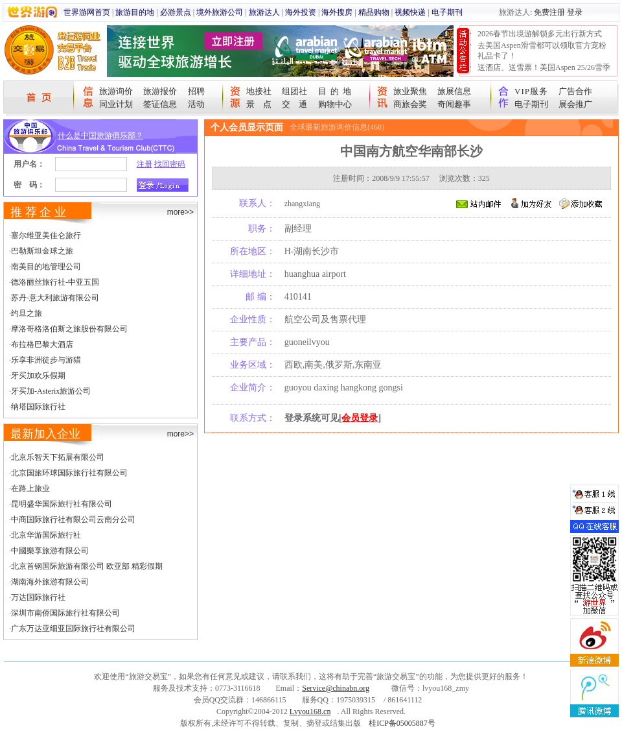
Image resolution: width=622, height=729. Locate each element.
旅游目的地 (134, 12)
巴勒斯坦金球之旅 (42, 251)
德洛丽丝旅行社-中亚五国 (55, 282)
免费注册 (549, 12)
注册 (144, 164)
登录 (574, 12)
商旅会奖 (410, 104)
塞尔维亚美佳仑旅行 (46, 235)
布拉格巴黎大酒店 (42, 344)
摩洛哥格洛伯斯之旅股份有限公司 (69, 328)
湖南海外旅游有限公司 (50, 581)
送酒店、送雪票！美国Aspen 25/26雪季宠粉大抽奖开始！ (544, 72)
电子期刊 (447, 12)
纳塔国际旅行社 (38, 406)
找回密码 (169, 164)
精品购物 (373, 12)
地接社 (258, 91)
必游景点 (175, 12)
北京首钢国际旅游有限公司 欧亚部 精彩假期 (87, 566)
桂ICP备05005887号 (402, 723)
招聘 (196, 91)
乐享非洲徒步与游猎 (46, 359)
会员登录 (359, 418)
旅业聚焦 (410, 91)
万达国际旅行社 (38, 597)
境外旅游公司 (219, 12)
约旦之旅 (26, 313)
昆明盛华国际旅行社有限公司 (61, 503)
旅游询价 (116, 91)
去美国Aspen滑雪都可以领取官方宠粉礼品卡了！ (542, 50)
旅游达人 (264, 12)
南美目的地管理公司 (46, 266)
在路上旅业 (30, 488)
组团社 (294, 91)
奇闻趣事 (454, 104)
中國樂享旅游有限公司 (50, 550)
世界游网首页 (86, 12)
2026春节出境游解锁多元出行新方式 (540, 33)
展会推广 (575, 104)
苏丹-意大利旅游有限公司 (55, 297)
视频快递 (410, 12)
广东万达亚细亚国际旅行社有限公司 (73, 628)
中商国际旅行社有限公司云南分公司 (73, 519)
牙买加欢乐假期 (38, 375)
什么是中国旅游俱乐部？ (100, 135)
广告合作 (575, 91)
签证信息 (160, 104)
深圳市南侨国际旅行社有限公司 (65, 612)
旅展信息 (454, 91)
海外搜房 (336, 12)
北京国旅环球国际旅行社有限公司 (69, 472)
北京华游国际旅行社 (46, 535)
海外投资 (300, 12)
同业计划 (116, 104)
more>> (180, 212)
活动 (196, 104)
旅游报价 (160, 91)
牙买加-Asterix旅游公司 (51, 391)
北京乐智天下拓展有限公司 (57, 457)
